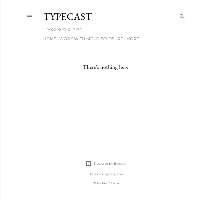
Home (49, 38)
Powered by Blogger (106, 163)
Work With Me (76, 38)
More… (134, 38)
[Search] (182, 15)
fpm (120, 174)
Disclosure (109, 38)
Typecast (67, 16)
